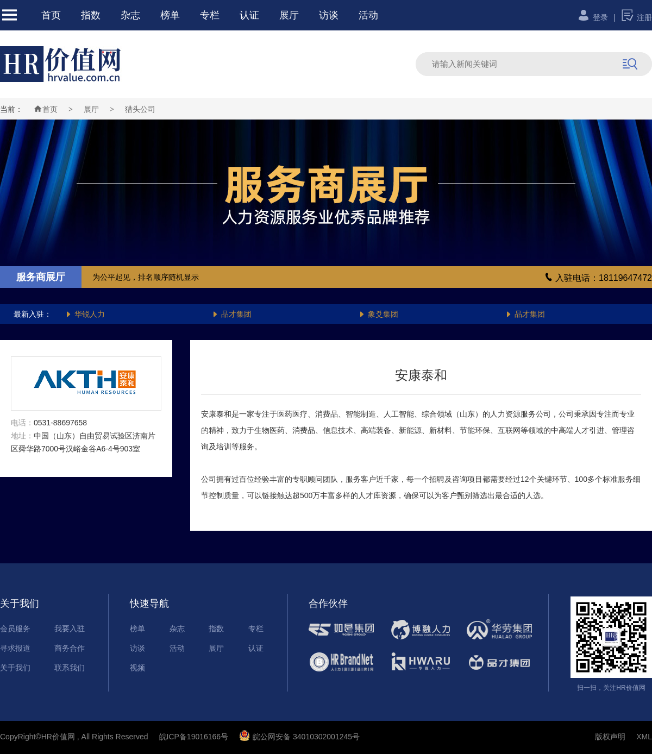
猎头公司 (140, 109)
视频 (137, 667)
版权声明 (610, 736)
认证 (249, 15)
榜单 (170, 15)
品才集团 (232, 314)
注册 (636, 17)
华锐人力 (85, 314)
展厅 (289, 15)
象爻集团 (378, 314)
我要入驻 (69, 628)
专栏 (210, 15)
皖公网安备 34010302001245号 (299, 736)
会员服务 (15, 628)
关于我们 (15, 667)
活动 (368, 15)
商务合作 (69, 648)
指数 (91, 15)
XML (644, 736)
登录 (592, 17)
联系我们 (69, 667)
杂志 (130, 15)
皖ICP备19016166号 (194, 736)
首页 (51, 15)
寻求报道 (15, 648)
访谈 (328, 15)
